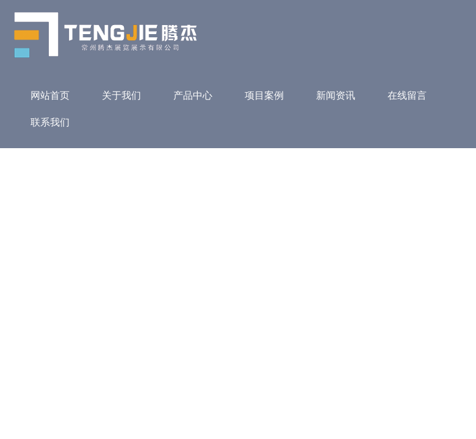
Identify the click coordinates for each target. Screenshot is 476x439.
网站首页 (50, 95)
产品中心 (192, 95)
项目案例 (264, 95)
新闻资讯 (335, 95)
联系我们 (50, 122)
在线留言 (407, 95)
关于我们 (121, 95)
